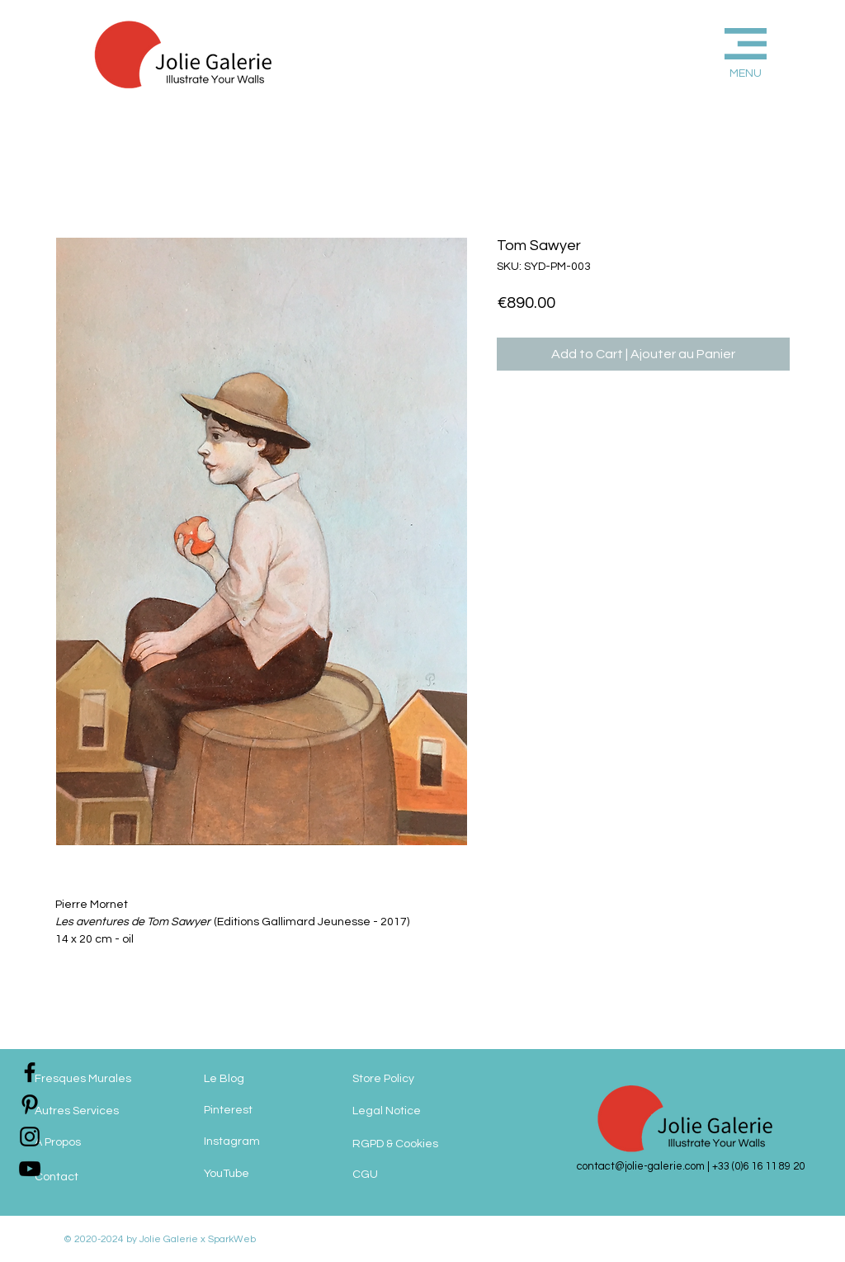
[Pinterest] (270, 1111)
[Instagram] (270, 1143)
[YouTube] (270, 1175)
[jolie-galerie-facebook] (30, 1072)
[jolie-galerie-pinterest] (30, 1104)
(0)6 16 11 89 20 (768, 1166)
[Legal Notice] (422, 1111)
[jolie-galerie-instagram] (30, 1136)
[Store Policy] (413, 1079)
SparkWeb (230, 1239)
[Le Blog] (270, 1079)
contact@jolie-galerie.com (641, 1166)
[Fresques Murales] (101, 1079)
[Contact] (101, 1177)
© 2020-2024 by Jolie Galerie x (134, 1239)
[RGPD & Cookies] (416, 1144)
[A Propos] (101, 1143)
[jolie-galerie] (30, 1169)
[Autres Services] (101, 1111)
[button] (718, 51)
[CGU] (401, 1175)
